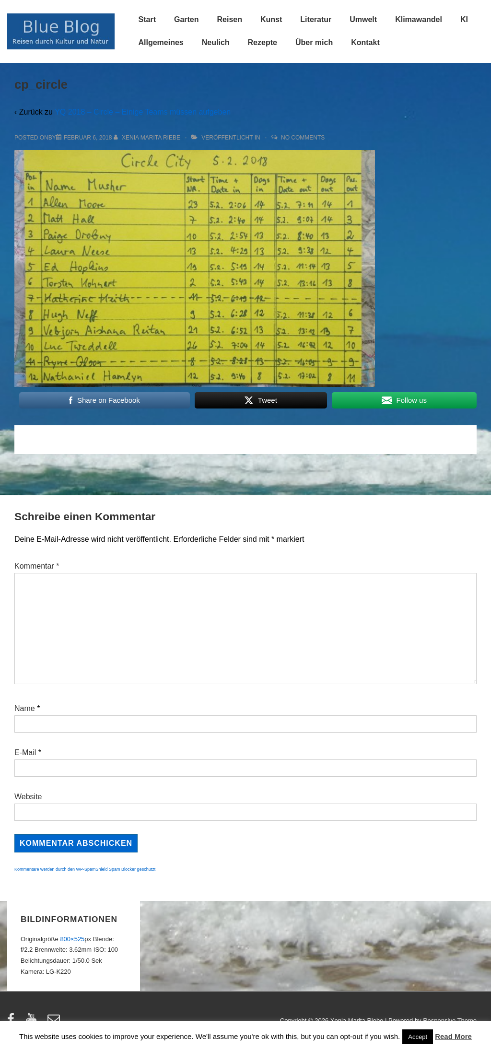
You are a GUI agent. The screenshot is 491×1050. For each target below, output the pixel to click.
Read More (453, 1036)
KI (464, 19)
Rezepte (262, 42)
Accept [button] (417, 1036)
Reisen (229, 19)
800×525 (72, 939)
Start (147, 19)
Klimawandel (418, 19)
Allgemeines (161, 42)
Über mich (314, 42)
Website (28, 797)
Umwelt (363, 19)
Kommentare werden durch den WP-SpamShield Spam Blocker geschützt (84, 869)
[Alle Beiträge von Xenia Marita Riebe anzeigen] (148, 137)
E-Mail (25, 752)
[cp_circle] (88, 137)
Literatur (315, 19)
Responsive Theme (450, 1020)
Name (24, 708)
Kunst (271, 19)
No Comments (303, 137)
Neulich (216, 42)
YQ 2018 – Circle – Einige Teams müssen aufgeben (143, 112)
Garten (186, 19)
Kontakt (365, 42)
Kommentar (36, 566)
